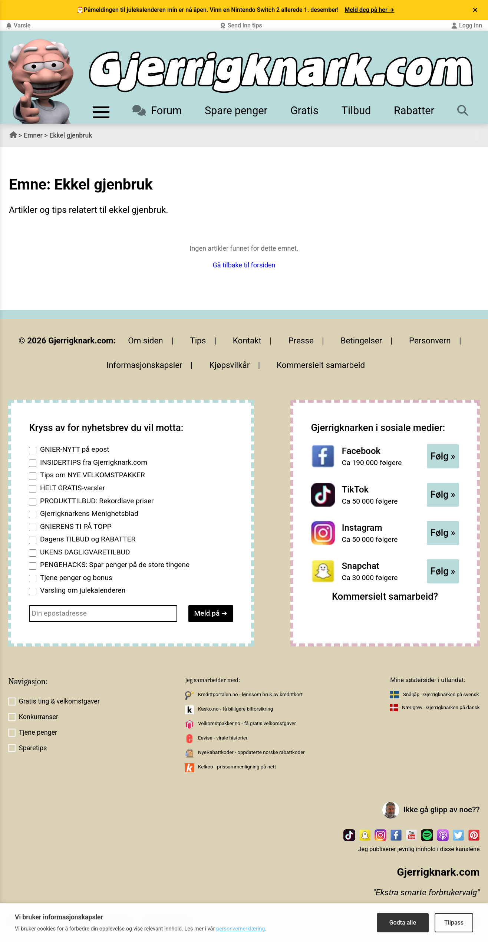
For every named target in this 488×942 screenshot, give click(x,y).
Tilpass (454, 922)
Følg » (443, 456)
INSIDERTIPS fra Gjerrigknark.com (93, 462)
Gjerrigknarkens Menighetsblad (89, 513)
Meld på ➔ (210, 613)
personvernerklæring (240, 929)
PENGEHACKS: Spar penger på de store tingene (114, 564)
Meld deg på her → (369, 9)
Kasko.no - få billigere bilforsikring (235, 709)
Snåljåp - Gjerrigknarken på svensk (441, 694)
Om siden (145, 340)
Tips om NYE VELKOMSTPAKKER (92, 475)
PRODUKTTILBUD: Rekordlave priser (97, 501)
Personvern (430, 340)
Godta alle (402, 922)
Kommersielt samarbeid (321, 365)
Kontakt (247, 340)
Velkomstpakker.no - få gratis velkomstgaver (247, 723)
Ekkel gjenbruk (70, 135)
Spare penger (236, 110)
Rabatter (414, 110)
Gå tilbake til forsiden (243, 265)
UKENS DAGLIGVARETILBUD (85, 552)
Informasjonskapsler (144, 365)
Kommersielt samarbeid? (385, 596)
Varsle (18, 25)
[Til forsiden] (281, 72)
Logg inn (466, 25)
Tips (198, 340)
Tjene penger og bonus (76, 577)
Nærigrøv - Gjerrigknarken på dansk (441, 707)
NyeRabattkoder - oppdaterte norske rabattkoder (251, 752)
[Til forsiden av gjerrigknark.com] (40, 81)
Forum (157, 110)
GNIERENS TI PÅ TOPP (76, 526)
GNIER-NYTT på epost (74, 449)
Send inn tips (241, 25)
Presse (301, 340)
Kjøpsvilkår (229, 365)
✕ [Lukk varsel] (475, 10)
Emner (33, 135)
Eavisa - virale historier (222, 738)
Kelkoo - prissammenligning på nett (237, 767)
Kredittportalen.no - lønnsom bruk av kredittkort (250, 694)
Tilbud (356, 110)
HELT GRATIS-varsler (72, 488)
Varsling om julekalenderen (82, 590)
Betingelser (361, 340)
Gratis (304, 110)
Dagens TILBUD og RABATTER (87, 539)
